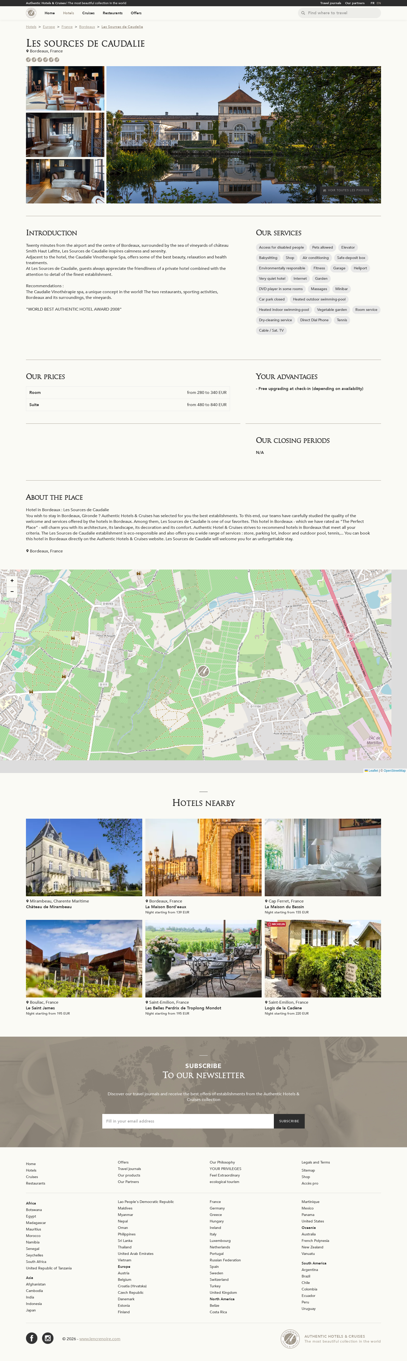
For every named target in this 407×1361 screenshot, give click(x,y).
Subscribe (289, 1121)
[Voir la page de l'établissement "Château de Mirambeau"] (84, 865)
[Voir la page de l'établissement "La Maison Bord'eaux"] (203, 868)
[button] (203, 671)
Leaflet (371, 770)
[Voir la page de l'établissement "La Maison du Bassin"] (323, 868)
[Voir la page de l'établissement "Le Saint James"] (84, 969)
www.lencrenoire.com (99, 1339)
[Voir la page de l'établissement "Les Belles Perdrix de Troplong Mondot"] (203, 969)
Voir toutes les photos (346, 190)
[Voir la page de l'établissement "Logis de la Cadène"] (323, 969)
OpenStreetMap (395, 770)
